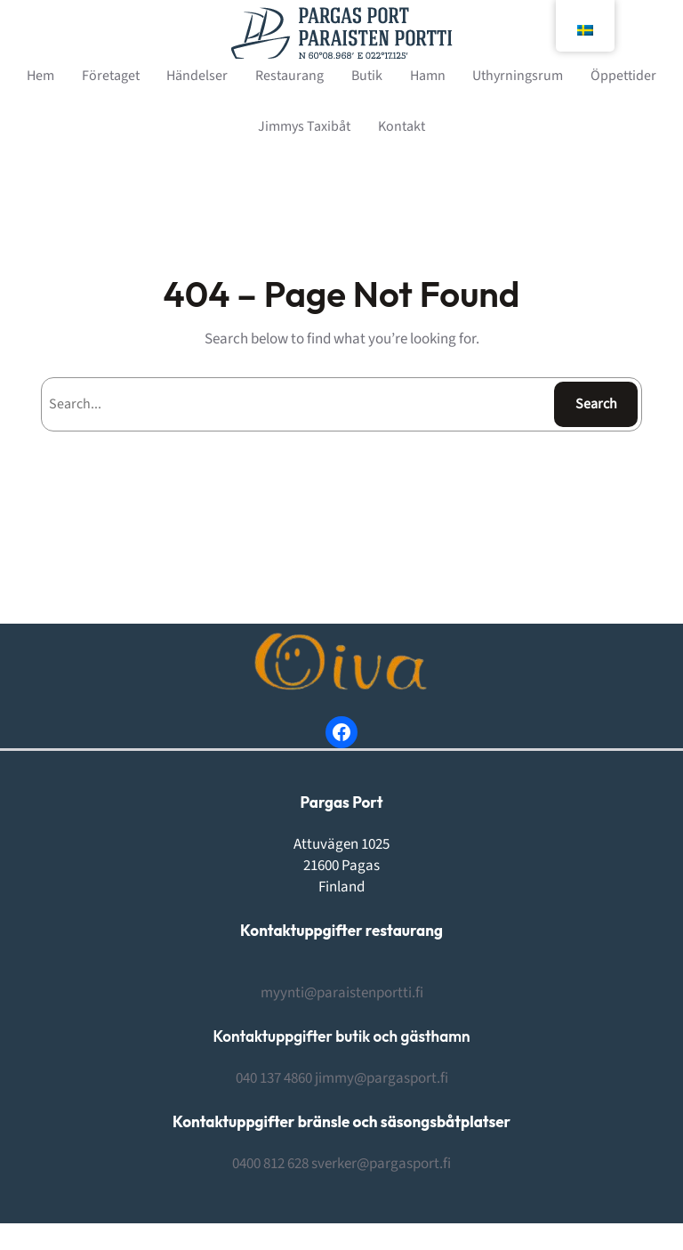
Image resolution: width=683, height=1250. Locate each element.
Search (596, 404)
